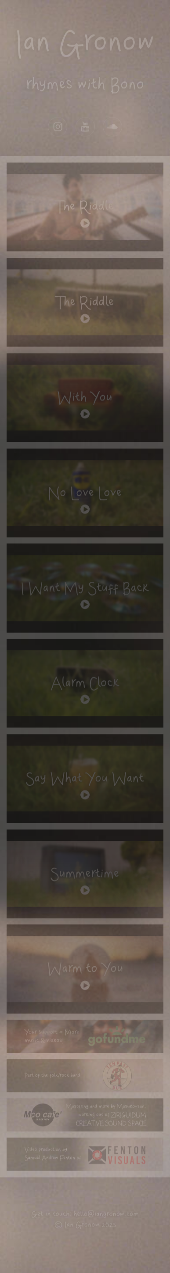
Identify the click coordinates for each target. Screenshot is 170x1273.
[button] (57, 125)
